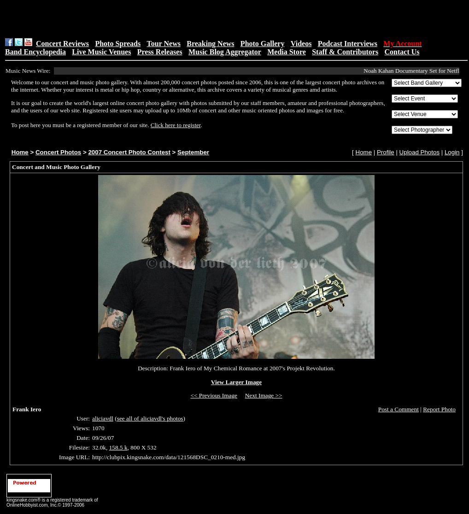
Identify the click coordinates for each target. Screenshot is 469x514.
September (193, 152)
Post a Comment (398, 409)
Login (452, 152)
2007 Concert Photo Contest (129, 152)
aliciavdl (102, 418)
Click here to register (176, 125)
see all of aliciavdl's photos (150, 418)
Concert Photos (58, 152)
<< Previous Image (213, 395)
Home (20, 152)
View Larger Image (236, 382)
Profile (385, 152)
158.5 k (118, 447)
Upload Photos (419, 152)
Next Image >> (263, 395)
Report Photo (439, 409)
